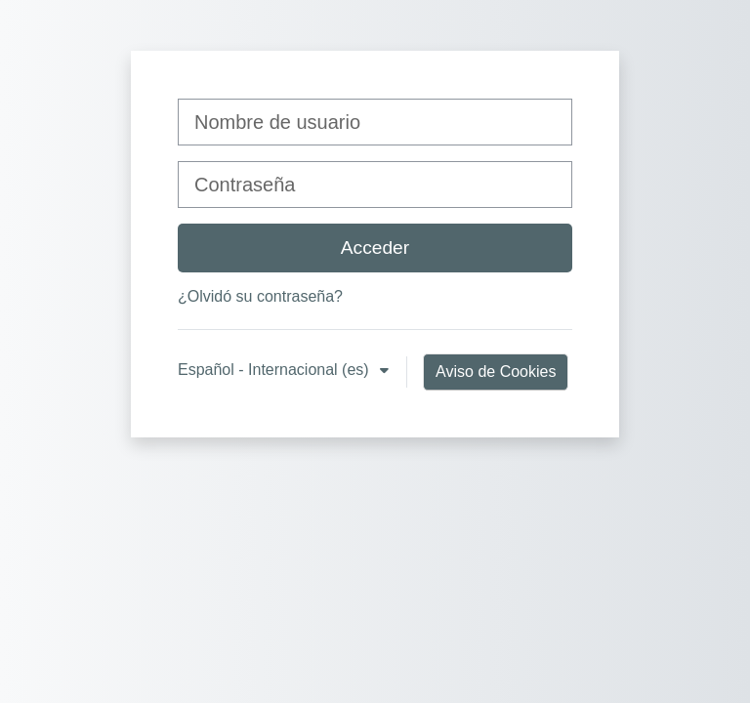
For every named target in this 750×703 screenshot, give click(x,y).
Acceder (375, 247)
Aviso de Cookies (496, 371)
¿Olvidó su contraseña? (260, 296)
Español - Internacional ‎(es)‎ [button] (275, 369)
